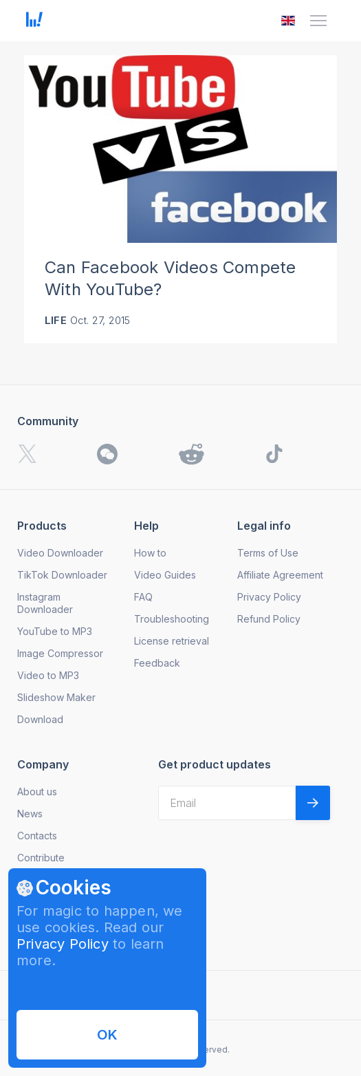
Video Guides (165, 575)
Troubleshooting (171, 619)
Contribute (41, 857)
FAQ (143, 597)
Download (40, 719)
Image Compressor (60, 653)
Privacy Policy (63, 944)
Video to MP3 (48, 675)
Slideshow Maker (56, 697)
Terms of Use (267, 553)
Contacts (37, 835)
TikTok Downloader (62, 575)
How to (150, 553)
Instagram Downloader (45, 603)
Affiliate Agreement (280, 575)
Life (56, 320)
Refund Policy (268, 619)
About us (37, 791)
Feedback (157, 663)
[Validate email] (313, 803)
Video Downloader (60, 553)
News (30, 813)
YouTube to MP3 (54, 631)
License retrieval (171, 641)
